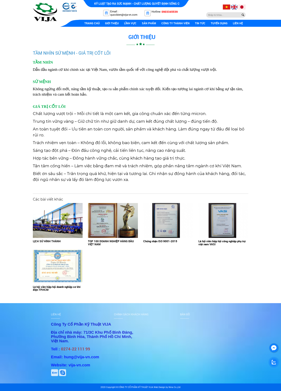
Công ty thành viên (175, 23)
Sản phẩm (149, 23)
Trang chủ (92, 23)
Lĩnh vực (130, 23)
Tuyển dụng (219, 23)
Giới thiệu (112, 23)
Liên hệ (238, 23)
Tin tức (200, 23)
